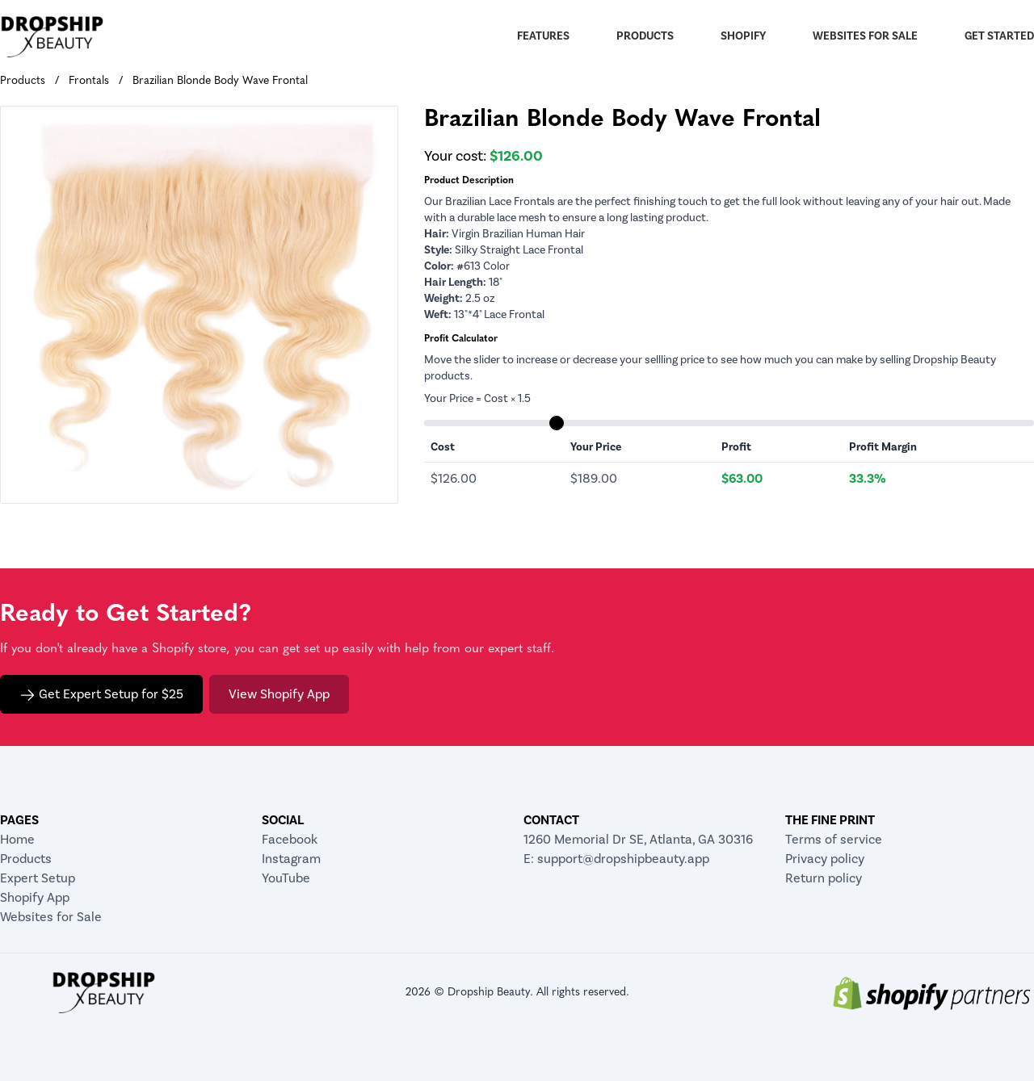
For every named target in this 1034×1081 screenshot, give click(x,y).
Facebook (289, 840)
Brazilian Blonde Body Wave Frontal (220, 81)
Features (543, 36)
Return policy (823, 878)
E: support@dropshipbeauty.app (616, 859)
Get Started (999, 36)
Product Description (469, 181)
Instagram (291, 859)
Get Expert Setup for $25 (101, 694)
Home (17, 840)
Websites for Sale (865, 36)
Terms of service (833, 840)
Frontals (89, 81)
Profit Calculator (461, 339)
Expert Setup (37, 878)
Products (645, 36)
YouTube (286, 878)
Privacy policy (824, 859)
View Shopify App (279, 694)
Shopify (743, 36)
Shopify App (34, 898)
